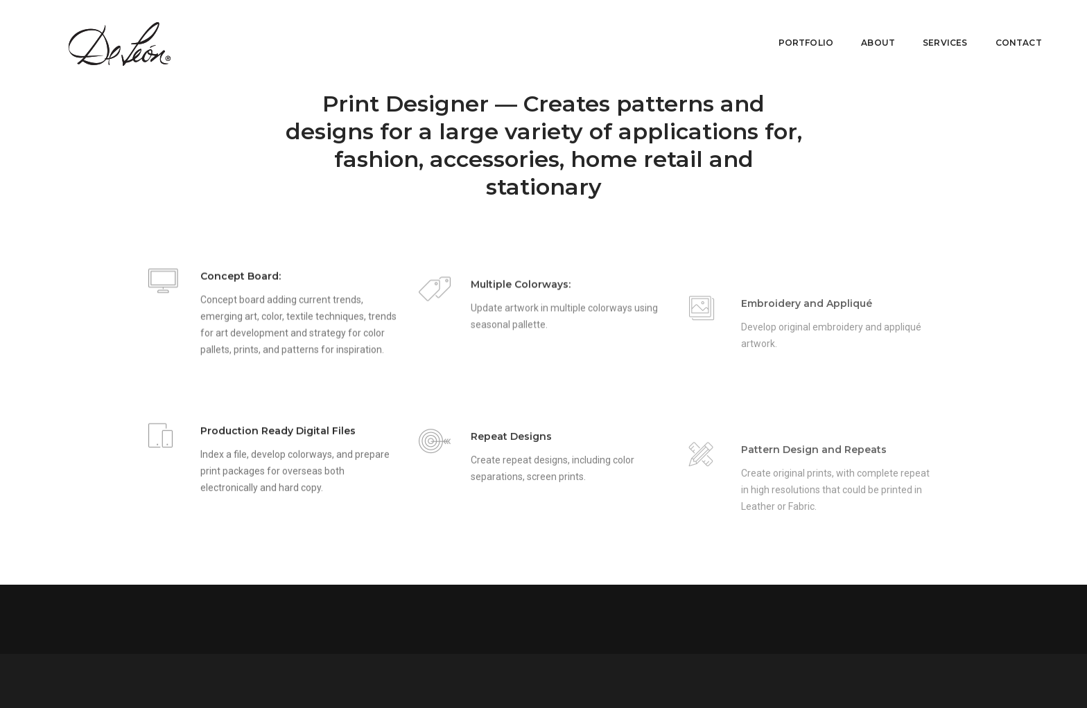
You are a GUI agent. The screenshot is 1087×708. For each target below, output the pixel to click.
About (868, 31)
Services (934, 31)
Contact (1008, 31)
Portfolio (796, 31)
